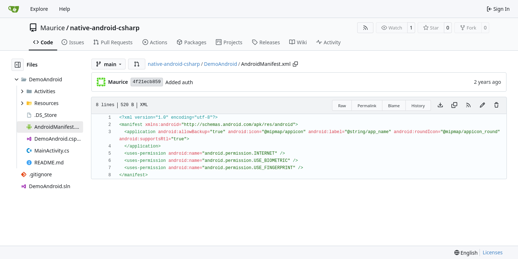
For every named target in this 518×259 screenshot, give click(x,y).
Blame (394, 105)
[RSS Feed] (365, 27)
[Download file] (440, 105)
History (418, 105)
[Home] (14, 9)
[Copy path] (295, 64)
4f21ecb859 (147, 82)
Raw (342, 105)
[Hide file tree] (18, 65)
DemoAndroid (220, 63)
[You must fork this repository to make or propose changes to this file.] (482, 105)
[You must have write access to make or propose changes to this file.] (496, 105)
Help (64, 8)
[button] (136, 64)
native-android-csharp (105, 27)
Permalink (367, 105)
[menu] (466, 252)
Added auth (179, 82)
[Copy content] (454, 105)
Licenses (493, 252)
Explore (39, 8)
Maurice (52, 27)
